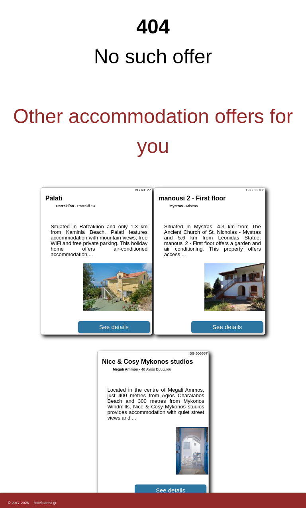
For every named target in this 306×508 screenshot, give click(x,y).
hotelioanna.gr (45, 503)
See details (114, 327)
